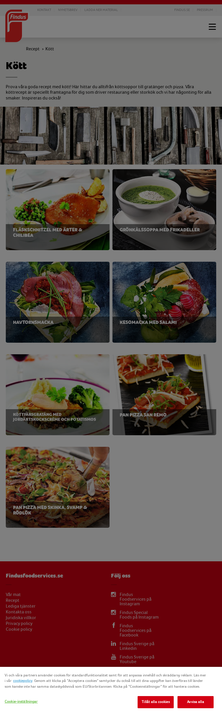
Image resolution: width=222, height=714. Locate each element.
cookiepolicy (22, 681)
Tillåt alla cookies (155, 702)
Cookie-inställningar (21, 702)
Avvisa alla (195, 702)
